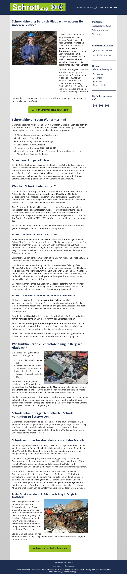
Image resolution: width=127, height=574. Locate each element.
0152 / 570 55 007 (48, 148)
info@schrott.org (101, 55)
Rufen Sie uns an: (96, 7)
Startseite (97, 21)
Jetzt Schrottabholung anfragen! (52, 109)
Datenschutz (69, 566)
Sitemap (96, 34)
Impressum (57, 566)
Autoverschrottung (101, 25)
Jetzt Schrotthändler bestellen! (51, 548)
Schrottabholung (100, 29)
